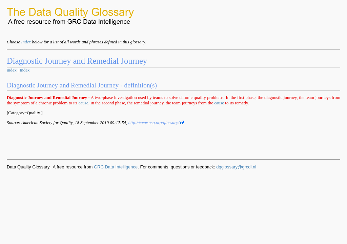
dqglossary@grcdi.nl (236, 166)
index (12, 70)
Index (26, 41)
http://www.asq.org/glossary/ (156, 122)
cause (83, 102)
